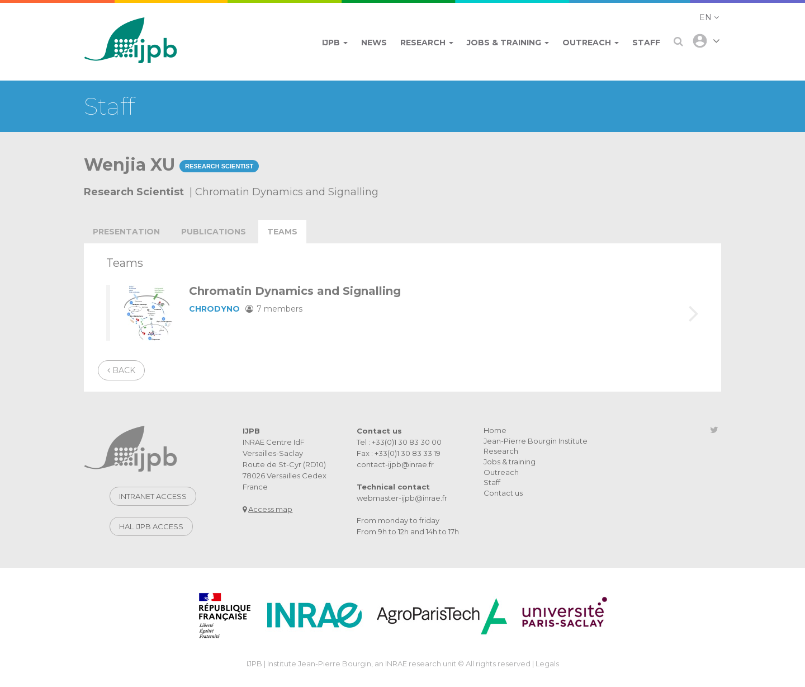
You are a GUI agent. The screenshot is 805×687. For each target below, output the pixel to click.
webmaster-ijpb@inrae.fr (402, 497)
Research (501, 450)
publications (213, 232)
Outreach (501, 472)
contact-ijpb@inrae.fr (395, 464)
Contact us (503, 492)
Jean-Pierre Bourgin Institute (536, 440)
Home (495, 430)
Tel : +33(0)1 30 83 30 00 (399, 441)
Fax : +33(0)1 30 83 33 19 (399, 453)
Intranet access (153, 496)
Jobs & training (510, 461)
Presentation (126, 232)
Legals (547, 663)
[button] (709, 17)
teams (282, 232)
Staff (492, 482)
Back (121, 370)
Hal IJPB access (151, 526)
